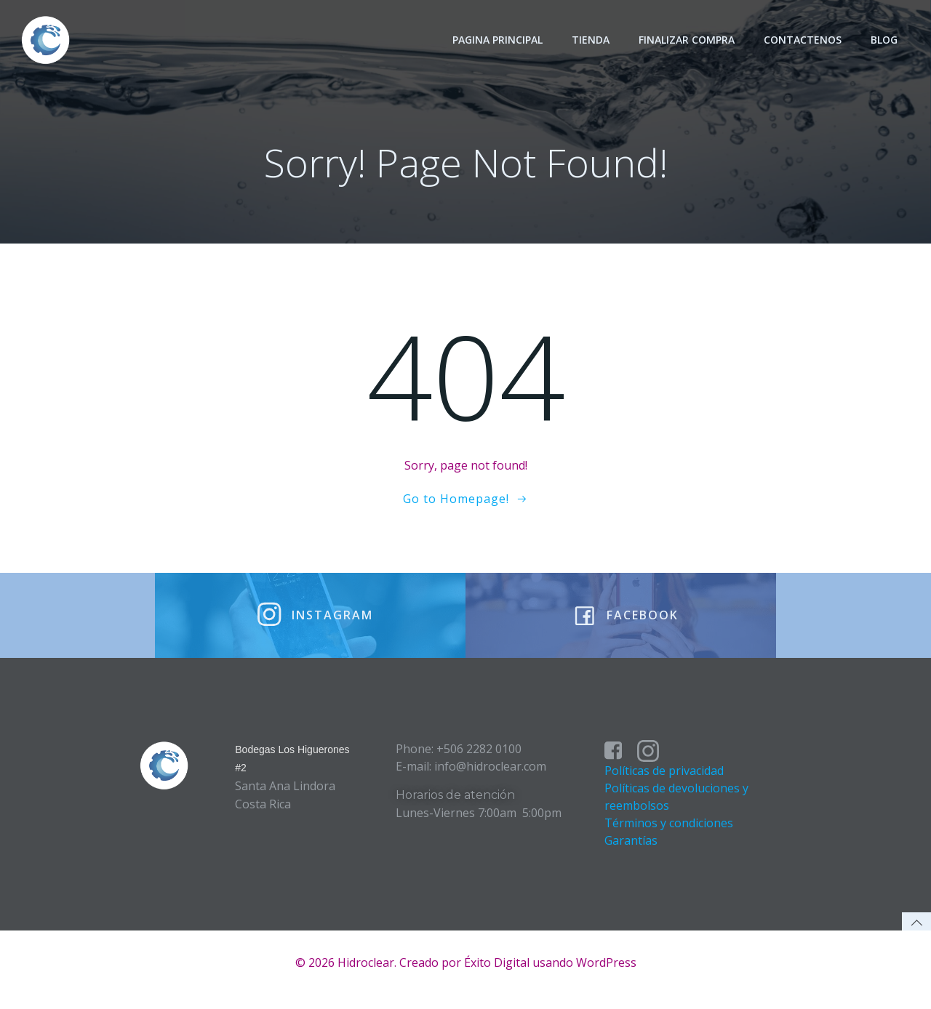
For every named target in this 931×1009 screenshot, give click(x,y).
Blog (885, 40)
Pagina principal (499, 40)
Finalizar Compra (688, 40)
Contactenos (804, 40)
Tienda (592, 40)
